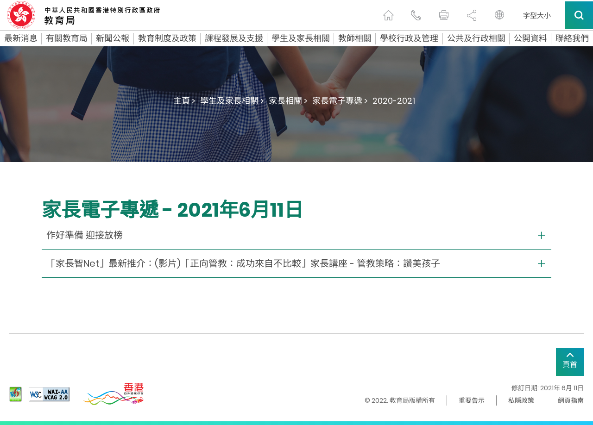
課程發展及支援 (234, 38)
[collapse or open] (296, 235)
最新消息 (21, 38)
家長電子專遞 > (340, 100)
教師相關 (355, 38)
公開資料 (530, 38)
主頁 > (184, 100)
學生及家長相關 (300, 38)
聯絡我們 (572, 38)
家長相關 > (288, 100)
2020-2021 (393, 100)
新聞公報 (112, 38)
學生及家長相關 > (232, 100)
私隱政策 (521, 400)
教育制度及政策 (167, 38)
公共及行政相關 (476, 38)
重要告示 (472, 400)
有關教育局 (67, 38)
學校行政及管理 (409, 38)
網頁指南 (571, 400)
